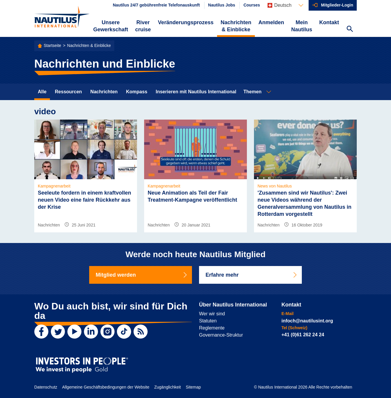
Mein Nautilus (301, 25)
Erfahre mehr (252, 275)
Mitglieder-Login (337, 5)
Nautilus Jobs (221, 5)
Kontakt (329, 22)
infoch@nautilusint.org (307, 320)
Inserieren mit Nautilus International (196, 91)
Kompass (136, 91)
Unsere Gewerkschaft (110, 25)
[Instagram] (107, 331)
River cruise (143, 25)
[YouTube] (74, 331)
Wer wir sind (212, 313)
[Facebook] (41, 331)
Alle (42, 91)
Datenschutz (45, 387)
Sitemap (193, 387)
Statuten (208, 320)
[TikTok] (124, 331)
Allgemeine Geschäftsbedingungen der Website (105, 387)
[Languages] (285, 5)
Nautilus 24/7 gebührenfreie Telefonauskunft (156, 5)
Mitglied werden (142, 275)
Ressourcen (68, 91)
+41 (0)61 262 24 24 (302, 334)
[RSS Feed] (140, 331)
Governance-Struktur (221, 334)
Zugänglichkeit (167, 387)
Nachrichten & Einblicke (236, 25)
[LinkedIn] (91, 331)
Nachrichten (104, 91)
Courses (251, 5)
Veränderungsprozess (186, 22)
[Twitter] (58, 331)
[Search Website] (350, 29)
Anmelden (271, 22)
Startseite (52, 45)
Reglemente (211, 327)
